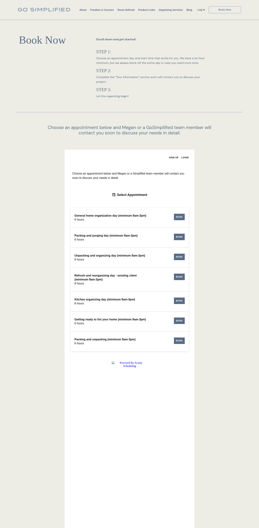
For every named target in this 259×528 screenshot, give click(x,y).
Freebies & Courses (102, 9)
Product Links (146, 9)
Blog (189, 9)
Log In (201, 9)
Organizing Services (171, 9)
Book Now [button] (225, 9)
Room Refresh (126, 9)
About (83, 9)
